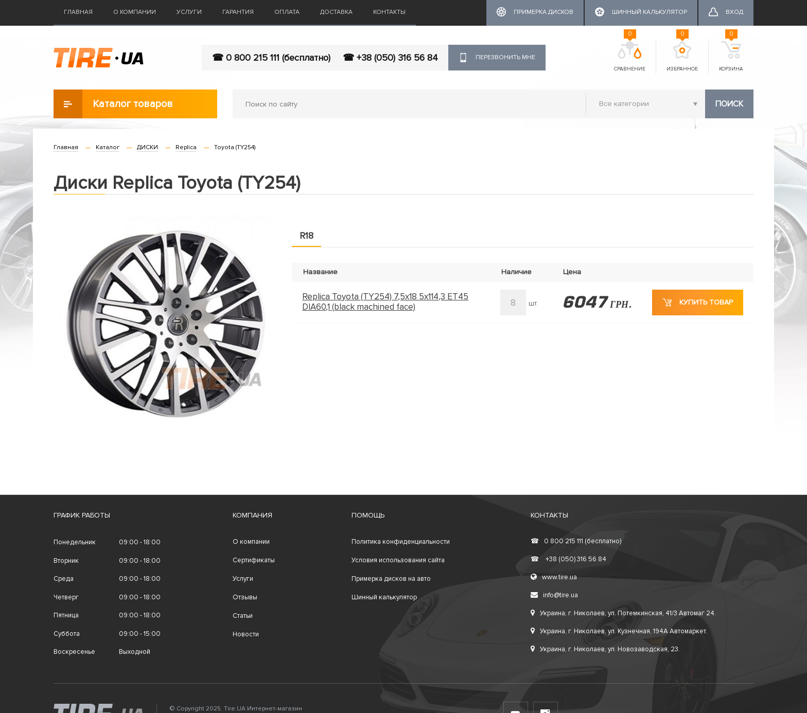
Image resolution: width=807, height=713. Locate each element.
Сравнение (629, 56)
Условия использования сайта (398, 560)
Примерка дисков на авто (391, 579)
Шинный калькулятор (384, 597)
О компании (134, 12)
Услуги (189, 12)
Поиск (729, 104)
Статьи (243, 616)
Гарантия (238, 12)
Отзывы (245, 597)
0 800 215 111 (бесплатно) (576, 541)
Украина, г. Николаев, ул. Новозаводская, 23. (605, 649)
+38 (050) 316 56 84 (568, 559)
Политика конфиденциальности (401, 542)
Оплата (287, 12)
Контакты (389, 12)
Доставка (336, 12)
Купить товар (697, 302)
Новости (246, 634)
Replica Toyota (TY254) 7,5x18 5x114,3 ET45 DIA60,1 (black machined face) (385, 301)
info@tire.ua (554, 595)
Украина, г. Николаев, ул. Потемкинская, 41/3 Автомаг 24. (623, 613)
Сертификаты (254, 560)
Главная (78, 12)
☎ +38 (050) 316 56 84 (390, 57)
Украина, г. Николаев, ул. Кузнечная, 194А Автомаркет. (619, 631)
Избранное (682, 56)
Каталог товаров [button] (113, 104)
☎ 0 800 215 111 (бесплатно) (271, 57)
